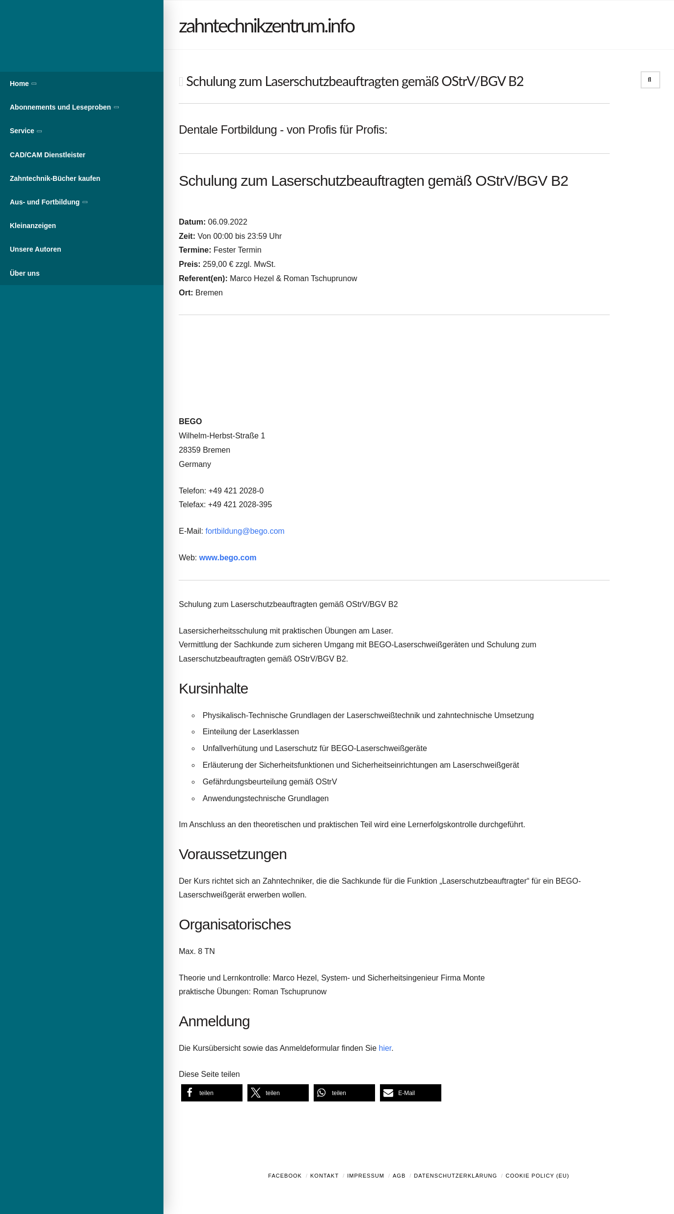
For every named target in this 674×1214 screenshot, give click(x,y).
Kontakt (324, 1176)
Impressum (365, 1176)
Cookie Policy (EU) (537, 1176)
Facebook (285, 1176)
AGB (399, 1176)
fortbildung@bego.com (244, 531)
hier (385, 1048)
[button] (212, 1092)
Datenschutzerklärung (455, 1176)
